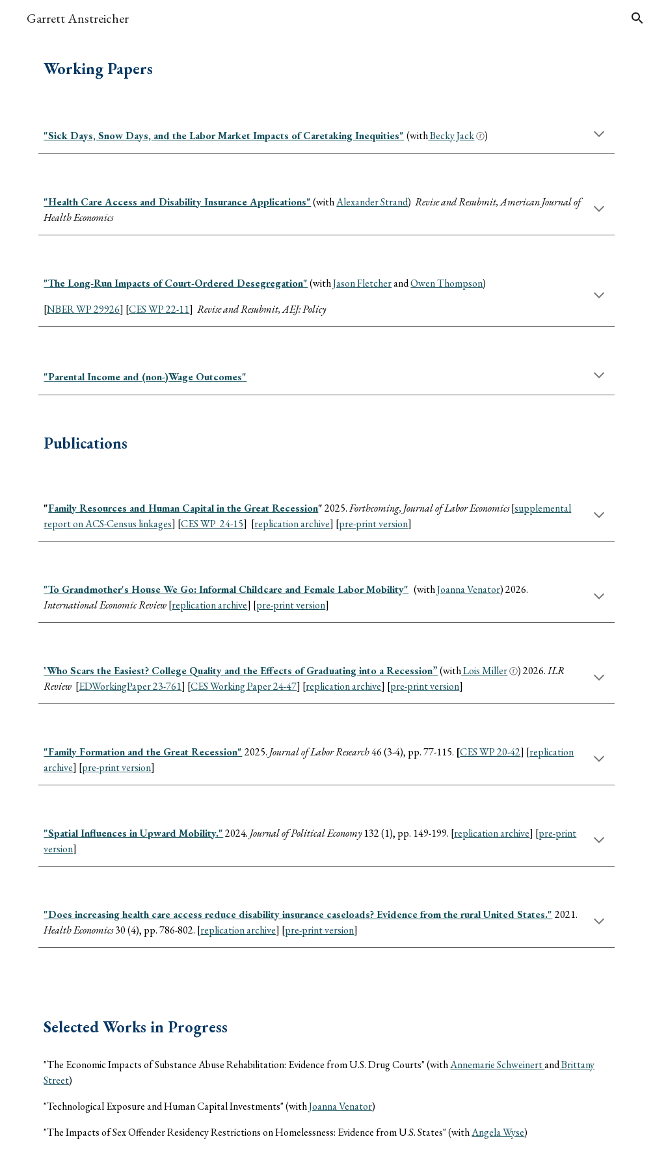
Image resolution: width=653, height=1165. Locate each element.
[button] (637, 18)
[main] (326, 69)
